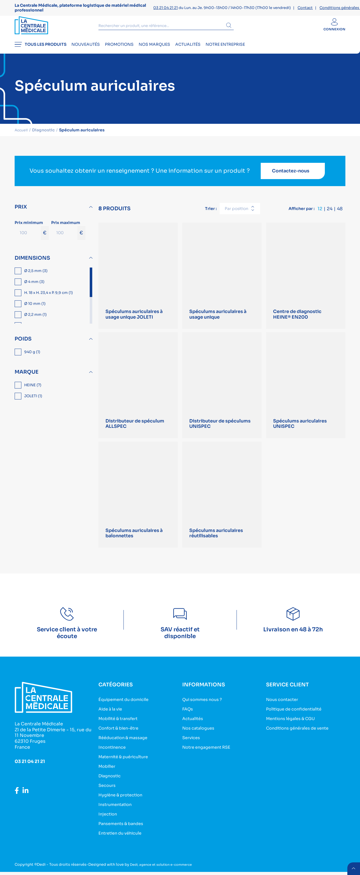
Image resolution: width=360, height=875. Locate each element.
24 (329, 211)
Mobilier (108, 772)
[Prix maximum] (64, 236)
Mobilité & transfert (120, 725)
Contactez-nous (290, 174)
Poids (23, 342)
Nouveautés (92, 49)
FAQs (188, 716)
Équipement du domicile (126, 707)
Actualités (212, 49)
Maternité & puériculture (126, 762)
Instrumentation (117, 809)
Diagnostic (111, 781)
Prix (21, 210)
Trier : (211, 211)
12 (320, 211)
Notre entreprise (256, 49)
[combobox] (240, 211)
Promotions (131, 49)
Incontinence (113, 753)
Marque (27, 374)
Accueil (22, 132)
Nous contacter (284, 707)
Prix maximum (68, 232)
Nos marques (173, 49)
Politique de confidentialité (297, 716)
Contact (305, 7)
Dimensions (32, 260)
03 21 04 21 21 (165, 7)
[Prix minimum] (28, 236)
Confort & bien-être (121, 734)
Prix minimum (32, 232)
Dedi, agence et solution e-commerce (165, 867)
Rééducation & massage (125, 744)
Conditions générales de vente (301, 734)
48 (340, 211)
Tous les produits (40, 49)
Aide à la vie (112, 716)
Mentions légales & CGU (294, 725)
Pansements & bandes (123, 827)
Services (192, 744)
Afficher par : (302, 211)
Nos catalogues (200, 734)
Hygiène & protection (123, 799)
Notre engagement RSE (209, 753)
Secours (108, 790)
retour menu (352, 867)
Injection (108, 818)
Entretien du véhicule (122, 836)
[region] (54, 298)
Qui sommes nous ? (204, 707)
